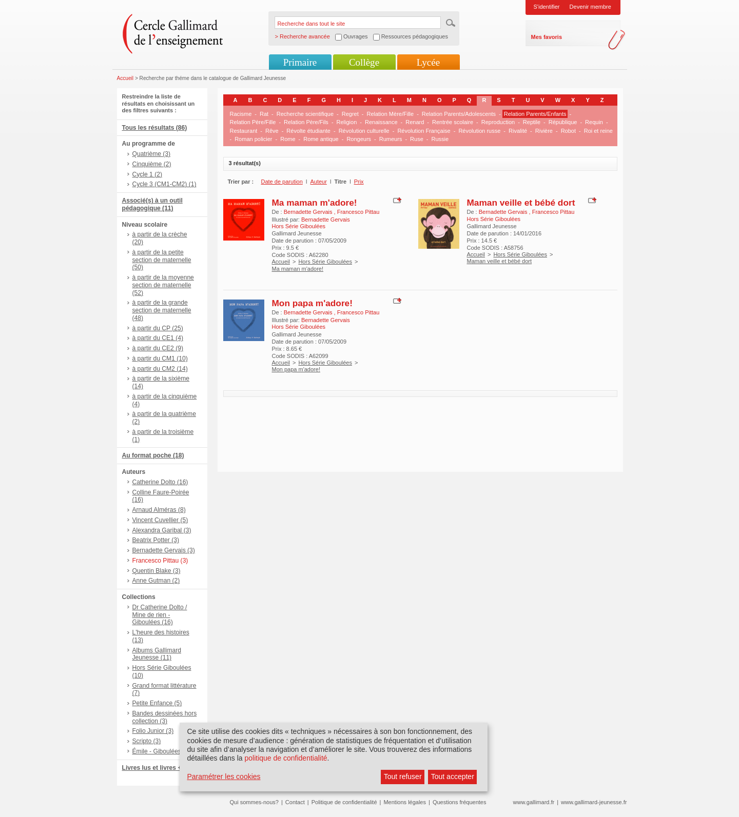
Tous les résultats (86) (154, 127)
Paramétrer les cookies (223, 776)
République (563, 122)
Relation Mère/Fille (390, 114)
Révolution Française (423, 131)
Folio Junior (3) (153, 730)
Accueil (125, 78)
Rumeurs (390, 139)
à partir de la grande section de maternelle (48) (161, 310)
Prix (359, 181)
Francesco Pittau (358, 212)
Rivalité (518, 131)
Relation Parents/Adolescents (459, 114)
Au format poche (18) (153, 455)
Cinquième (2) (151, 164)
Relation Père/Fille (253, 122)
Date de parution (282, 181)
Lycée (428, 62)
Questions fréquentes (460, 802)
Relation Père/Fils (306, 122)
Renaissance (381, 122)
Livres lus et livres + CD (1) (162, 767)
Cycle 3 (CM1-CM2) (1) (164, 184)
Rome (287, 139)
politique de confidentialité (285, 758)
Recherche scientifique (305, 114)
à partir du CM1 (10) (160, 358)
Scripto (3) (146, 741)
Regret (350, 114)
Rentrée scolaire (452, 122)
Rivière (544, 131)
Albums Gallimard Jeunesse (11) (156, 654)
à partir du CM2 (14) (160, 368)
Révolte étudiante (308, 131)
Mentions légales (404, 802)
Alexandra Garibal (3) (161, 530)
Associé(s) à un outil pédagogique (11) (152, 204)
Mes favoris (546, 37)
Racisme (241, 114)
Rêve (272, 131)
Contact (295, 802)
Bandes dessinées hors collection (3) (164, 717)
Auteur (318, 181)
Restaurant (244, 131)
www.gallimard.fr (534, 802)
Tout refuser (403, 776)
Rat (264, 114)
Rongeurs (358, 139)
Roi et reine (598, 131)
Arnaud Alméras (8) (159, 509)
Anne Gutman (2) (156, 580)
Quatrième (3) (151, 153)
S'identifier (547, 7)
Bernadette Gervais (309, 212)
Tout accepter (452, 776)
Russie (440, 139)
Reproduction (498, 122)
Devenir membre (590, 7)
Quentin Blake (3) (156, 570)
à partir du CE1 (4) (157, 338)
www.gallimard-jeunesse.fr (594, 802)
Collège (364, 62)
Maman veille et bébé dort (521, 202)
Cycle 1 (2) (147, 174)
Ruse (416, 139)
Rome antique (321, 139)
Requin (594, 122)
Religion (347, 122)
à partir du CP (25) (157, 328)
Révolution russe (479, 131)
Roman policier (253, 139)
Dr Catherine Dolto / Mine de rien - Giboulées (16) (159, 615)
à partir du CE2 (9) (157, 348)
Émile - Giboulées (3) (161, 751)
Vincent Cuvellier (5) (160, 520)
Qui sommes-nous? (254, 802)
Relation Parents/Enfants (535, 114)
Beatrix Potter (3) (155, 540)
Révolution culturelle (364, 131)
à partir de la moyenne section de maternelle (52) (163, 285)
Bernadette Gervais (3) (163, 550)
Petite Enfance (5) (157, 703)
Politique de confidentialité (344, 802)
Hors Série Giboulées (325, 261)
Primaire (300, 62)
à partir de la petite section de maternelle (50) (161, 260)
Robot (568, 131)
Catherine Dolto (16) (160, 482)
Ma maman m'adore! (314, 202)
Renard (414, 122)
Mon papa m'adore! (312, 303)
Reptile (531, 122)
